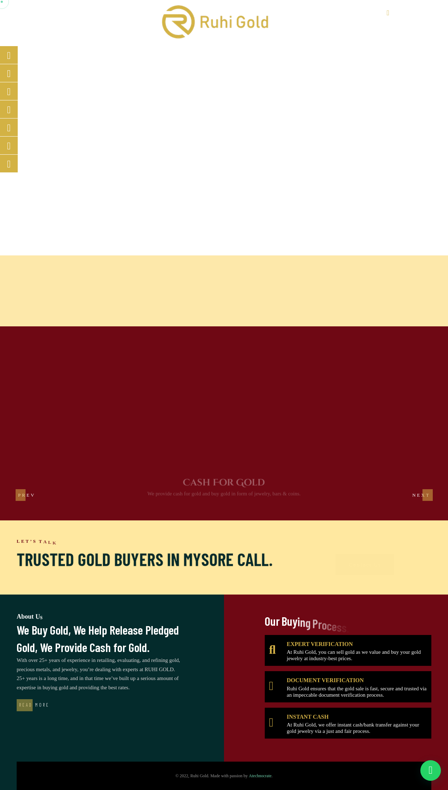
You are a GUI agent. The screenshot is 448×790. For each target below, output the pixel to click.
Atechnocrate (260, 775)
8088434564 (406, 13)
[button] (421, 495)
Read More (34, 705)
